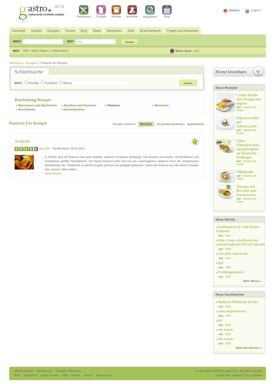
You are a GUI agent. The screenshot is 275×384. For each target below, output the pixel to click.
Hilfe (65, 375)
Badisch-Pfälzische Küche (238, 302)
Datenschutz (104, 375)
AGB (17, 375)
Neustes (146, 124)
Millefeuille (245, 172)
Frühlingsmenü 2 (231, 272)
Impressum (31, 375)
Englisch (256, 10)
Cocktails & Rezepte (68, 370)
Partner (76, 375)
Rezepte (116, 11)
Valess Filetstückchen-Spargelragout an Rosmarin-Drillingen (248, 149)
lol (220, 320)
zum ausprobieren (232, 311)
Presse (88, 375)
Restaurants (84, 11)
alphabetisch (195, 124)
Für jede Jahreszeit (233, 254)
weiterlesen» (53, 173)
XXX (47, 148)
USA (196, 51)
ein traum (225, 330)
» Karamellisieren (73, 109)
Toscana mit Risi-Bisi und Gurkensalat (246, 191)
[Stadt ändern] (60, 50)
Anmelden (132, 11)
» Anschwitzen (25, 109)
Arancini (22, 141)
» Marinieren (160, 105)
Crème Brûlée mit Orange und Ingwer (248, 99)
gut (220, 263)
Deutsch (234, 10)
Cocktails (101, 11)
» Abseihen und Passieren (79, 105)
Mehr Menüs (251, 281)
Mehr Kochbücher (248, 347)
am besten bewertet (170, 124)
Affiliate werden (24, 370)
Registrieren (150, 11)
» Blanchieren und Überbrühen (36, 105)
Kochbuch (49, 83)
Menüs (65, 83)
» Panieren (113, 105)
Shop (167, 11)
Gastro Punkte (50, 375)
